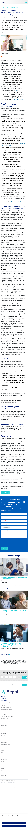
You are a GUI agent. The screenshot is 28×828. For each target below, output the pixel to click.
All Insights (2, 750)
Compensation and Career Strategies (6, 709)
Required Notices (8, 785)
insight (16, 90)
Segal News (2, 761)
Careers (2, 770)
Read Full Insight (5, 588)
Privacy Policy (9, 782)
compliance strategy (18, 99)
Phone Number (6, 524)
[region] (14, 821)
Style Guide (14, 782)
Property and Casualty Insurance (5, 723)
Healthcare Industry (3, 735)
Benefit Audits (3, 705)
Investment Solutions (4, 718)
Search (24, 684)
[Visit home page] (9, 692)
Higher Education (3, 733)
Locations (2, 768)
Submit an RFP (3, 696)
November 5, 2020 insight (17, 201)
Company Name (6, 527)
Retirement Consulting (4, 725)
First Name (5, 514)
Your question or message (8, 530)
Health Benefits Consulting (5, 714)
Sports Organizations (4, 742)
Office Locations (3, 698)
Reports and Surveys (4, 759)
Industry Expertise (3, 728)
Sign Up (25, 677)
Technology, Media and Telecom (5, 744)
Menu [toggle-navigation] (25, 2)
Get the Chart (6, 492)
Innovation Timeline (3, 775)
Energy (2, 731)
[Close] (26, 816)
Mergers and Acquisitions (4, 720)
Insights (2, 748)
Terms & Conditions (3, 782)
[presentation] (9, 541)
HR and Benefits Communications (6, 707)
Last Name (5, 517)
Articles (2, 752)
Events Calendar (3, 757)
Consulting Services (4, 700)
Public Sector (3, 740)
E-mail (4, 520)
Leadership (2, 766)
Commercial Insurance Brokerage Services (7, 716)
